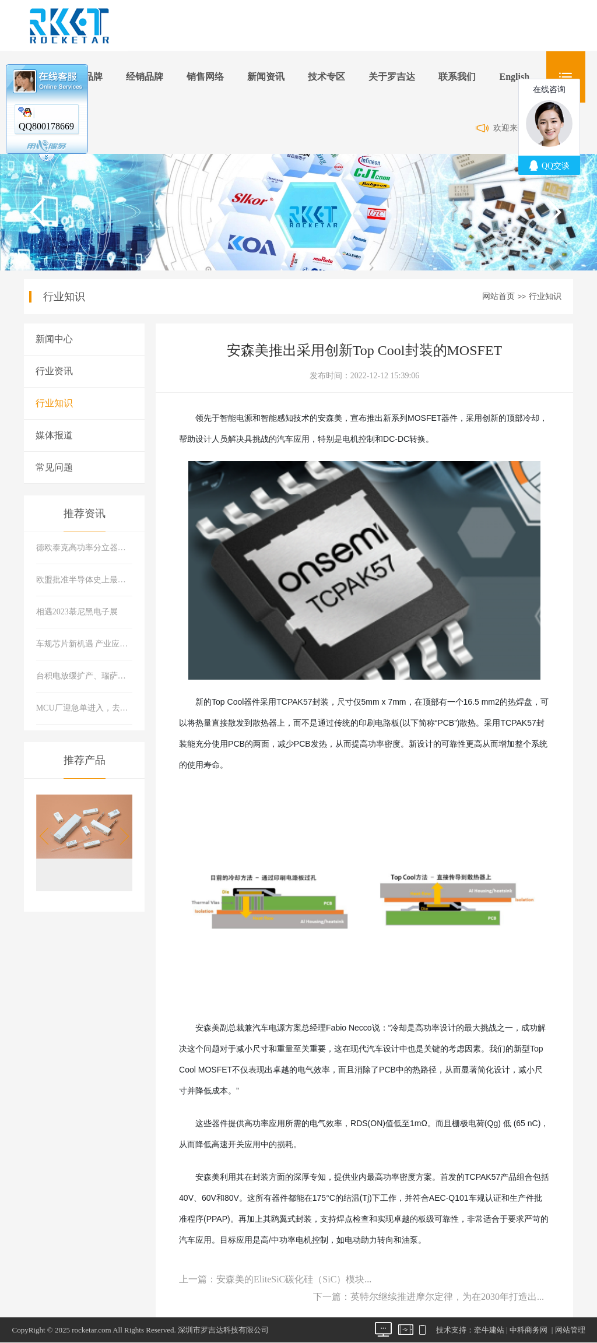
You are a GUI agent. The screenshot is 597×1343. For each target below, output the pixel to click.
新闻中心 (54, 339)
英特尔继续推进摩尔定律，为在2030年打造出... (447, 1297)
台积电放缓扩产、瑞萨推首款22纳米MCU (84, 676)
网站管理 (570, 1330)
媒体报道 (54, 435)
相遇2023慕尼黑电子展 (77, 611)
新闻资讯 (266, 77)
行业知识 (545, 296)
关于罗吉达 (391, 77)
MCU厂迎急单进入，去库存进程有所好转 (84, 708)
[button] (120, 836)
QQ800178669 (46, 126)
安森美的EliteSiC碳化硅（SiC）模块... (293, 1279)
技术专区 (326, 77)
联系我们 (457, 77)
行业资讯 (54, 371)
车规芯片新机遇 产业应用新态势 (84, 643)
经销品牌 (144, 77)
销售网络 (205, 77)
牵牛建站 (489, 1330)
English (514, 77)
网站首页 (498, 296)
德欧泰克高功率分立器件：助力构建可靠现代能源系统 (84, 547)
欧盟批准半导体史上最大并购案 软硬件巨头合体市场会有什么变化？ (84, 579)
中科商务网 (528, 1330)
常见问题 (54, 467)
